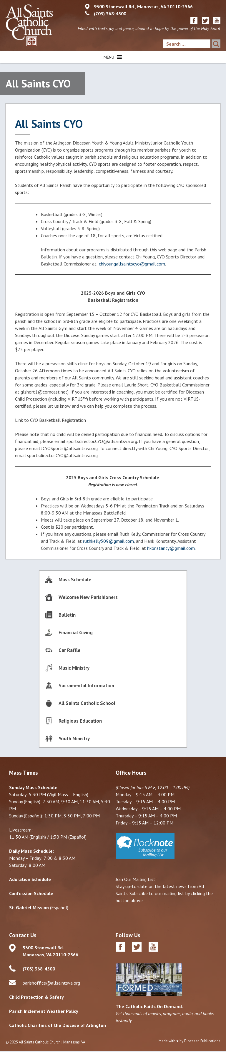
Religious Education (80, 719)
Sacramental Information (86, 684)
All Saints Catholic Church (40, 1040)
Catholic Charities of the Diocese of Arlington (57, 1024)
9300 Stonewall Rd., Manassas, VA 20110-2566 (143, 6)
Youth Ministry (74, 737)
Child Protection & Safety (36, 995)
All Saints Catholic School (87, 701)
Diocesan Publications (202, 1039)
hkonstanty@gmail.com (171, 547)
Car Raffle (69, 649)
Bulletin (67, 613)
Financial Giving (76, 631)
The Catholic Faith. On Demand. (149, 1005)
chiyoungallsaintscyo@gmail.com (132, 262)
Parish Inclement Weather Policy (43, 1010)
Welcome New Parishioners (88, 596)
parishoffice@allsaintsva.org (51, 981)
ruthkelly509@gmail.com (108, 539)
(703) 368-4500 (110, 13)
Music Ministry (74, 666)
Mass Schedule (75, 578)
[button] (109, 56)
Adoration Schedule (30, 878)
